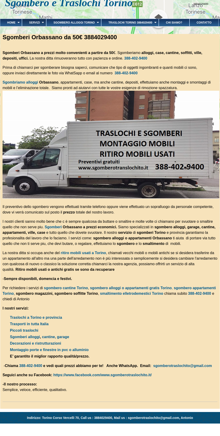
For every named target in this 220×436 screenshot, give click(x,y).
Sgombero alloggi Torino (72, 22)
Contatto (204, 22)
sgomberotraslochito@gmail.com (182, 366)
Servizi (33, 22)
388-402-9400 (135, 58)
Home (10, 22)
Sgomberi (54, 227)
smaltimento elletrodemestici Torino (131, 293)
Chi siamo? (174, 22)
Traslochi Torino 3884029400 (128, 22)
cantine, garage (55, 337)
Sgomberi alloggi (25, 337)
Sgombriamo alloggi (20, 82)
